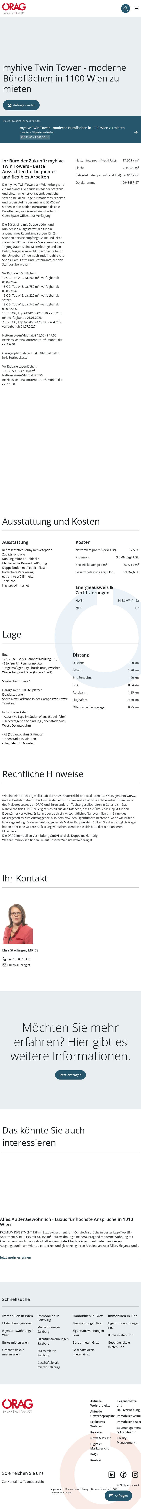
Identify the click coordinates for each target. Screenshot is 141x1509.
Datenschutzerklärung (76, 1489)
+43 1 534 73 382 (18, 959)
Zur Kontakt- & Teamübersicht (23, 1482)
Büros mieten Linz (120, 1335)
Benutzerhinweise (100, 1489)
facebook (123, 1474)
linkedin (111, 1474)
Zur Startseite (14, 8)
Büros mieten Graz (86, 1342)
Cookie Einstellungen (61, 1492)
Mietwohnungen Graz (88, 1323)
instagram (135, 1474)
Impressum (56, 1489)
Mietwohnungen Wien (17, 1323)
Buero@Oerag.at (18, 965)
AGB (115, 1489)
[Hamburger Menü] (136, 8)
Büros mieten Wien (15, 1342)
